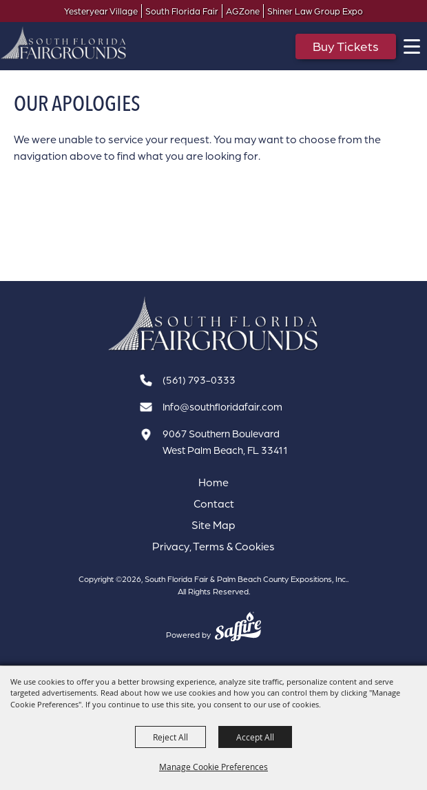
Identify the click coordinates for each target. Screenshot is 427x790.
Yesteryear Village (101, 11)
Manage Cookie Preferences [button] (213, 766)
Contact (214, 503)
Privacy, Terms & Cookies (213, 546)
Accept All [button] (255, 736)
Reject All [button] (170, 736)
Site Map (213, 524)
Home (213, 482)
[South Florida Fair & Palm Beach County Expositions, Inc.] (63, 42)
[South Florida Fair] (213, 324)
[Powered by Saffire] (238, 628)
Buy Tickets (346, 46)
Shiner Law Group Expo (315, 11)
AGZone (243, 11)
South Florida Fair (181, 11)
